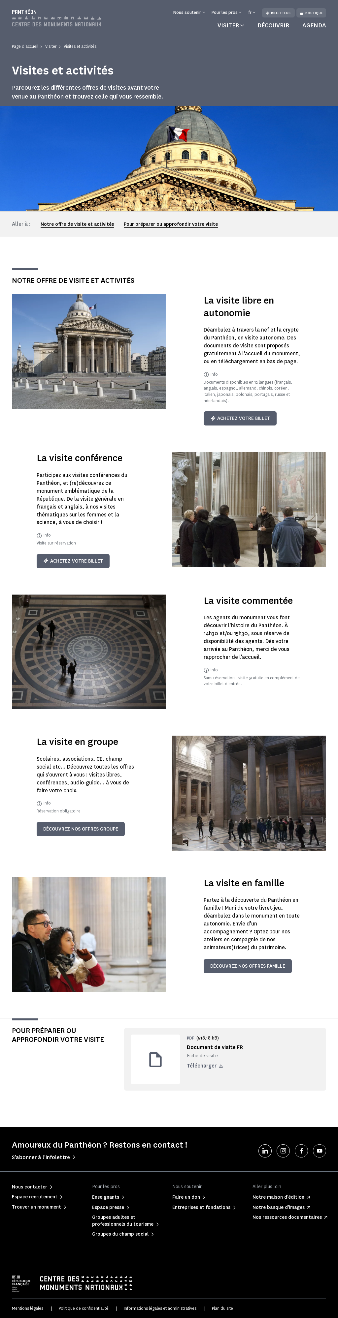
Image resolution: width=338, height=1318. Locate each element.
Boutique (311, 13)
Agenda (314, 25)
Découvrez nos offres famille (247, 966)
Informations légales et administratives (160, 1308)
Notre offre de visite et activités (77, 224)
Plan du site (222, 1308)
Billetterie (278, 13)
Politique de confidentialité (83, 1308)
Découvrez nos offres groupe (80, 829)
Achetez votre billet (240, 418)
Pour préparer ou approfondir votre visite (171, 224)
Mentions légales (27, 1308)
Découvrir (273, 25)
